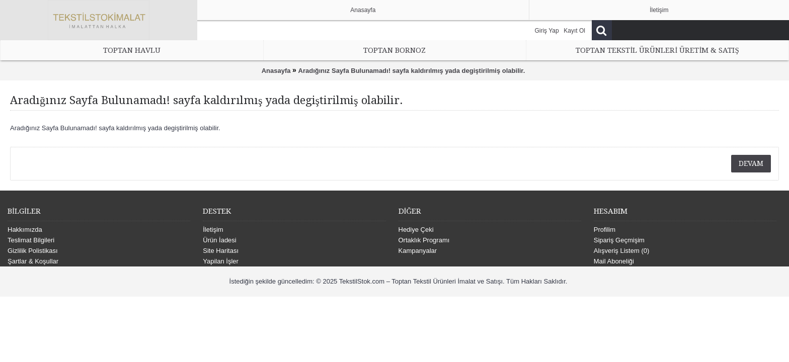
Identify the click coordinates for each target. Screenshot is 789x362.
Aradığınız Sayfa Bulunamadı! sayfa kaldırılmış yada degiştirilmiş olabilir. (411, 70)
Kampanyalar (418, 250)
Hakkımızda (25, 229)
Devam (751, 163)
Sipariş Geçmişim (619, 240)
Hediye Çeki (416, 229)
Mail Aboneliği (614, 261)
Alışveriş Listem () (622, 250)
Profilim (604, 229)
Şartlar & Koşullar (33, 261)
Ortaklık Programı (424, 240)
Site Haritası (221, 250)
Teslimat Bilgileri (31, 240)
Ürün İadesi (219, 240)
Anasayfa (276, 70)
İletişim (213, 229)
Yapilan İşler (221, 261)
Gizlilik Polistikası (33, 250)
